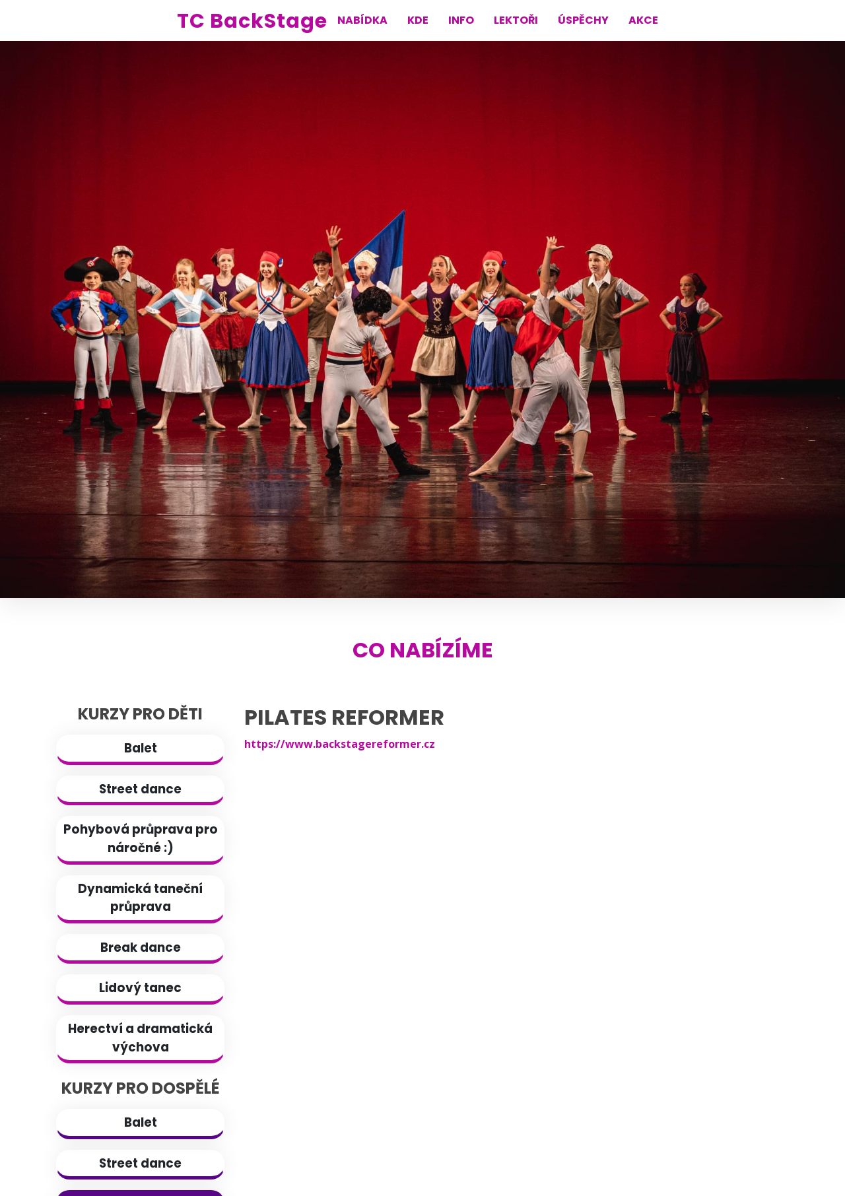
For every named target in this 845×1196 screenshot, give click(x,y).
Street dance (140, 789)
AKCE (643, 20)
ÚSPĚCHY (583, 20)
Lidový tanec (140, 988)
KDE (417, 20)
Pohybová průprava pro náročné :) (140, 838)
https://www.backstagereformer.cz (339, 744)
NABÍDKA (362, 20)
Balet (140, 748)
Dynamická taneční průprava (140, 897)
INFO (461, 20)
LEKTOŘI (516, 20)
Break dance (140, 947)
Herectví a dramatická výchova (140, 1037)
